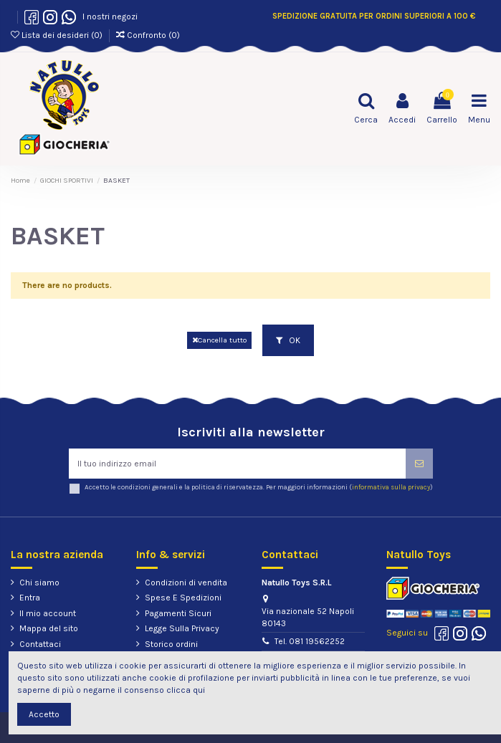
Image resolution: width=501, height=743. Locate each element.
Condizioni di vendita (186, 582)
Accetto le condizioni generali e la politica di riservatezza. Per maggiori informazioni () (259, 487)
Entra (29, 598)
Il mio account (47, 613)
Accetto (44, 714)
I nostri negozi (108, 16)
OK (288, 340)
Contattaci (40, 644)
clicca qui (185, 690)
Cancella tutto (219, 340)
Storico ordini (171, 644)
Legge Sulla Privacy (182, 628)
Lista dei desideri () (58, 35)
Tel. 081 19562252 (310, 641)
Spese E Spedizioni (183, 598)
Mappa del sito (48, 628)
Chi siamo (39, 582)
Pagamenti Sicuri (178, 613)
